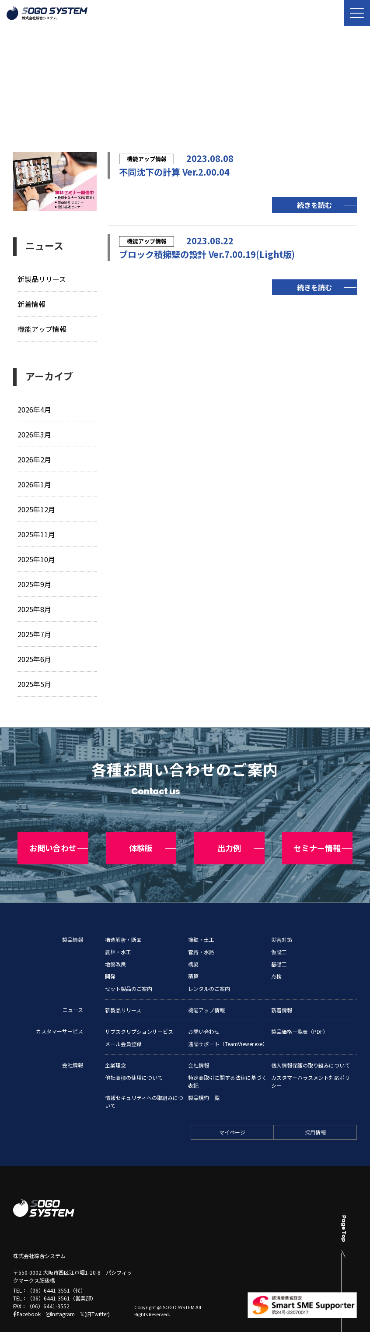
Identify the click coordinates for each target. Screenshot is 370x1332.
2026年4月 (34, 408)
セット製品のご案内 (128, 969)
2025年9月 (34, 581)
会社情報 (72, 1046)
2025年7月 (34, 631)
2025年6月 (34, 656)
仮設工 (279, 933)
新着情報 (32, 303)
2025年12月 (36, 507)
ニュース (56, 103)
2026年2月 (34, 458)
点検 (276, 957)
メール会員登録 (123, 1025)
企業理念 (115, 1046)
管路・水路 (201, 933)
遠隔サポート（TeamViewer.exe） (228, 1025)
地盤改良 (115, 945)
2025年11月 (36, 532)
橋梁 (193, 945)
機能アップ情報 (43, 328)
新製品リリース (43, 278)
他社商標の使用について (134, 1058)
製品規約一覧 (204, 1078)
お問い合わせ (204, 1012)
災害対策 (281, 920)
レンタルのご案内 (209, 969)
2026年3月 (34, 433)
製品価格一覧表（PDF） (299, 1012)
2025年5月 (34, 680)
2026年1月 (34, 482)
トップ (21, 103)
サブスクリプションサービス (139, 1012)
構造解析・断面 (123, 920)
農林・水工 (118, 933)
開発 (110, 957)
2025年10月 (36, 557)
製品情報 (72, 920)
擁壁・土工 (201, 920)
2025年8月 (34, 606)
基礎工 (279, 945)
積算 (193, 957)
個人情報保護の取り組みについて (310, 1046)
